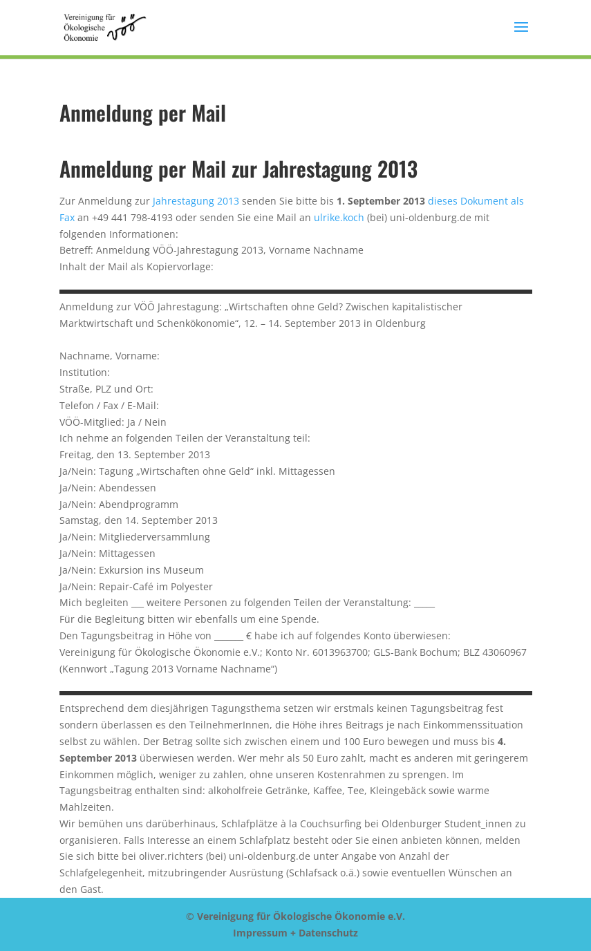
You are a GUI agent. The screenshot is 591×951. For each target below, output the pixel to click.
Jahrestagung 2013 (196, 200)
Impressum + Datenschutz (295, 932)
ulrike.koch (339, 217)
